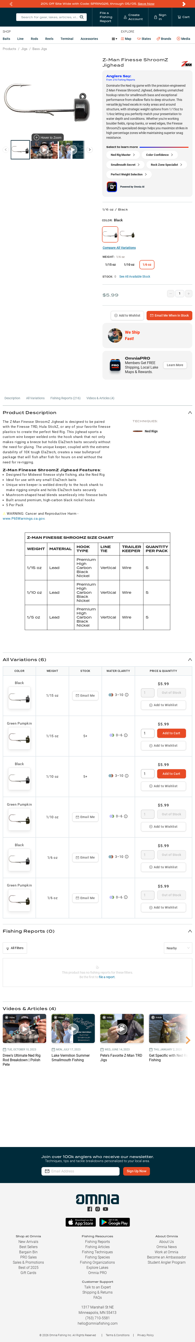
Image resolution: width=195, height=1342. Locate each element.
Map (126, 39)
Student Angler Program (167, 1262)
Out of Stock (171, 692)
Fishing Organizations (97, 1262)
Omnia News (166, 1247)
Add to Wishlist (127, 315)
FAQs (97, 1297)
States (144, 39)
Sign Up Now (136, 1171)
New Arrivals (28, 1242)
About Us (166, 1242)
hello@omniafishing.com (98, 1323)
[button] (97, 412)
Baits (6, 39)
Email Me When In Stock (169, 315)
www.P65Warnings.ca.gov (23, 519)
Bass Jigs (39, 49)
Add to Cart (171, 733)
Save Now (146, 4)
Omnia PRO (97, 1273)
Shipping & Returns (97, 1292)
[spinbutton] (147, 693)
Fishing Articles (97, 1247)
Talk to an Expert (97, 1287)
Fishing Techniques (97, 1252)
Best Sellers (28, 1247)
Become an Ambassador (166, 1257)
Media (183, 38)
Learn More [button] (175, 365)
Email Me (85, 695)
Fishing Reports (97, 1242)
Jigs (24, 49)
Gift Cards (28, 1273)
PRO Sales (28, 1257)
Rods (34, 39)
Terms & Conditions (117, 1335)
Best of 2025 (28, 1267)
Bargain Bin (28, 1252)
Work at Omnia (166, 1252)
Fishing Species (97, 1257)
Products (9, 49)
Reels (49, 39)
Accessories (89, 39)
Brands (163, 39)
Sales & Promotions (28, 1262)
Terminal (67, 39)
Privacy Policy (145, 1335)
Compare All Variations (119, 247)
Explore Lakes (97, 1267)
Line (20, 39)
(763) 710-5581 (97, 1318)
